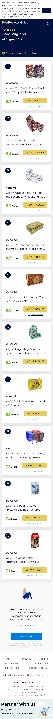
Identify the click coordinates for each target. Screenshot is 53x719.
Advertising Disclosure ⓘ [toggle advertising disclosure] (13, 675)
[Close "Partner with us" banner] (50, 702)
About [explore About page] (8, 659)
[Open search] (48, 23)
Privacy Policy (23, 17)
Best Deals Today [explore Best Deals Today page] (38, 668)
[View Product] (26, 85)
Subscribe (26, 636)
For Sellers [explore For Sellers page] (12, 668)
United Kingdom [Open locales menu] (37, 675)
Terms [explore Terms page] (44, 659)
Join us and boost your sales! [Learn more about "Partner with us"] (17, 713)
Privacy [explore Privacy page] (26, 659)
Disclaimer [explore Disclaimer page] (11, 663)
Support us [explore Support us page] (41, 663)
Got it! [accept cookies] (46, 10)
